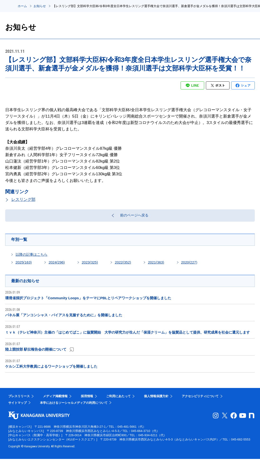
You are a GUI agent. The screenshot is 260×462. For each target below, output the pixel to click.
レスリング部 (23, 199)
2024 (57, 265)
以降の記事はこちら (32, 257)
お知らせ (40, 6)
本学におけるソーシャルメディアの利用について (74, 405)
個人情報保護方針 (156, 399)
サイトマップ (17, 405)
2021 (156, 265)
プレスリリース (19, 399)
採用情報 (87, 399)
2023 (90, 265)
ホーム (22, 6)
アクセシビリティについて (200, 399)
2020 (189, 265)
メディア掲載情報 (55, 399)
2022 (123, 265)
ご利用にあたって (118, 399)
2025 (24, 265)
